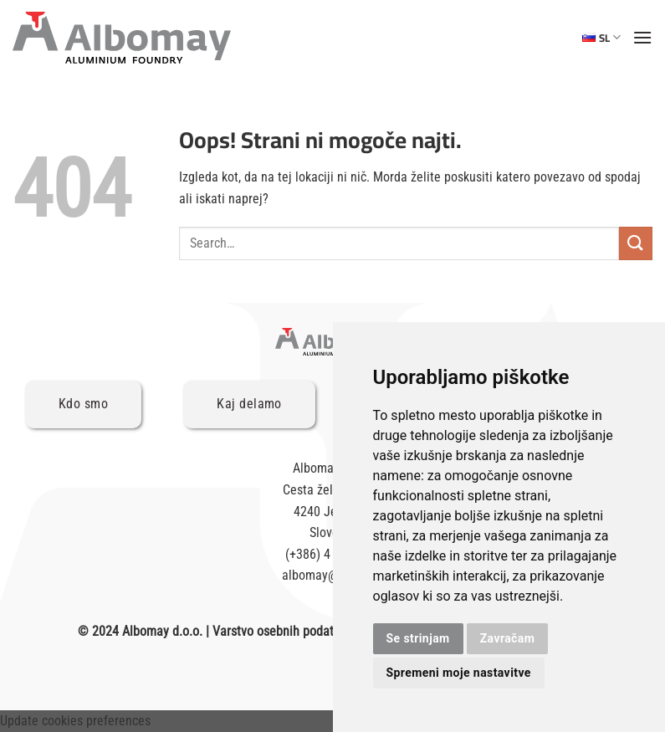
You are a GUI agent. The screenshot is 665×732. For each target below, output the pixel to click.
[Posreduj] (635, 243)
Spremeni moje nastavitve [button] (458, 672)
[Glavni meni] (642, 37)
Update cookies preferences (75, 721)
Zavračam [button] (507, 638)
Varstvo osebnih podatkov (282, 631)
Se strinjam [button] (418, 638)
